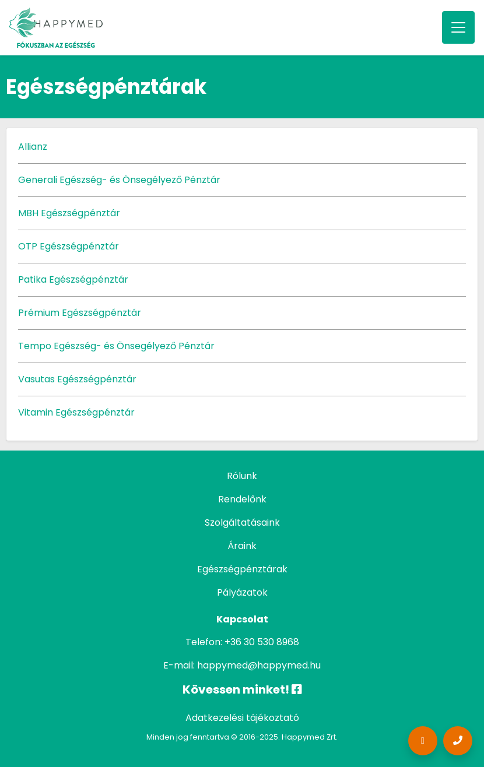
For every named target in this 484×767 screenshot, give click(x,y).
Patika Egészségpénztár (73, 279)
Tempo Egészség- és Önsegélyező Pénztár (116, 346)
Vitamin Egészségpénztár (76, 412)
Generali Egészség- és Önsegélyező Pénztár (119, 180)
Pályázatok (242, 592)
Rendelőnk (242, 499)
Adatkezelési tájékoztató (242, 717)
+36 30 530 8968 (262, 642)
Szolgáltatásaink (242, 522)
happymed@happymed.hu (259, 665)
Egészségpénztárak (242, 569)
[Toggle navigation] (458, 27)
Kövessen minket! (242, 689)
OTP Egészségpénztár (68, 246)
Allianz (32, 146)
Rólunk (242, 476)
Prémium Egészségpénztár (79, 312)
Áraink (242, 546)
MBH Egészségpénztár (69, 213)
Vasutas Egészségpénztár (77, 379)
